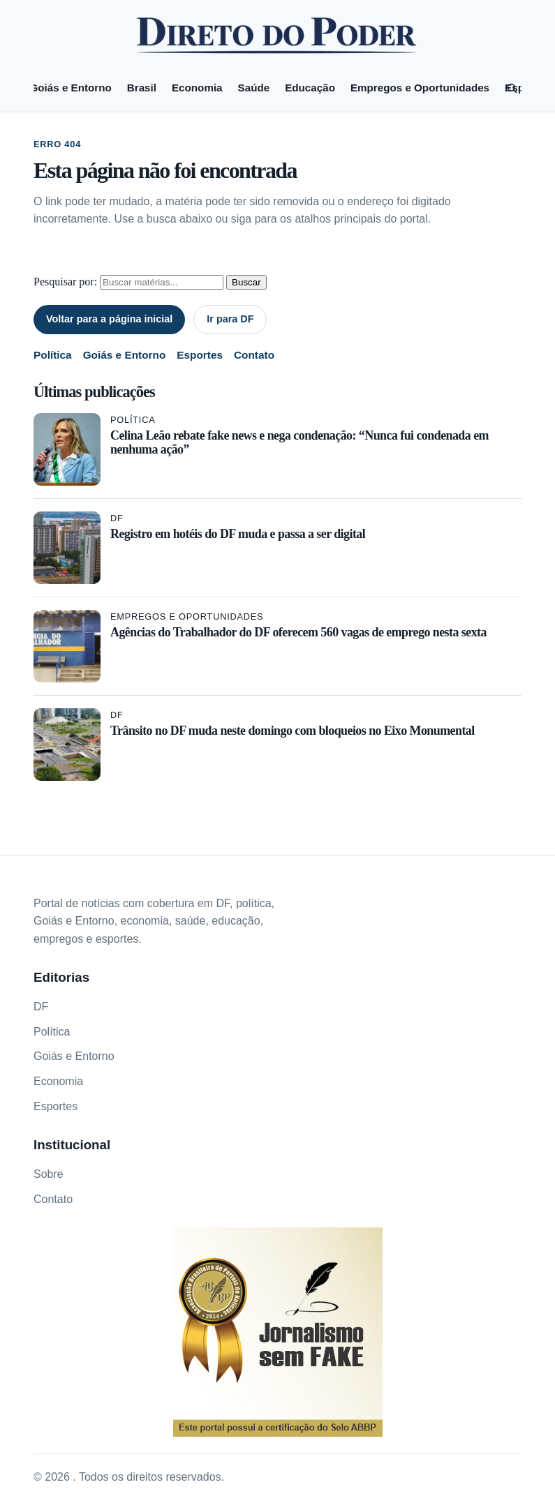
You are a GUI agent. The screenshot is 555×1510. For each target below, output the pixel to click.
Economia (197, 88)
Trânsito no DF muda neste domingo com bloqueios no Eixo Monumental (292, 731)
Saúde (254, 88)
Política (53, 355)
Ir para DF (230, 318)
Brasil (141, 88)
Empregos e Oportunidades (419, 88)
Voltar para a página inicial (109, 318)
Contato (254, 355)
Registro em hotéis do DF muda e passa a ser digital (237, 534)
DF (117, 518)
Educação (310, 88)
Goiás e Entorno (70, 88)
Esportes (200, 355)
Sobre (49, 1174)
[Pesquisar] (511, 88)
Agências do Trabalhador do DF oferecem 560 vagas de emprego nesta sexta (298, 632)
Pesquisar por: (65, 281)
